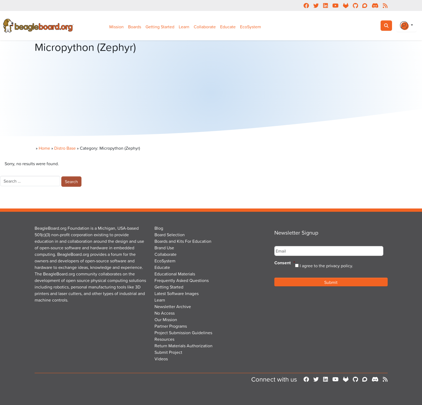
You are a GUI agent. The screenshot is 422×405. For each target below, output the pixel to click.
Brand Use (164, 248)
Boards (134, 27)
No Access (164, 313)
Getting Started (159, 27)
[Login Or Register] (406, 25)
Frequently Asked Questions (181, 280)
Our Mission (165, 320)
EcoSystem (250, 27)
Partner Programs (170, 326)
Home (44, 148)
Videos (161, 359)
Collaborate (205, 27)
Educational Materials (174, 274)
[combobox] (30, 181)
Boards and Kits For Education (182, 241)
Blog (158, 228)
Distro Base (65, 148)
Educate (228, 27)
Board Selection (169, 235)
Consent (284, 263)
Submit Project (168, 352)
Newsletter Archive (172, 306)
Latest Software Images (176, 293)
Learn (184, 27)
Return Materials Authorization (183, 346)
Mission (116, 27)
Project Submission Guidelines (183, 333)
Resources (164, 339)
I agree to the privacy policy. (326, 266)
